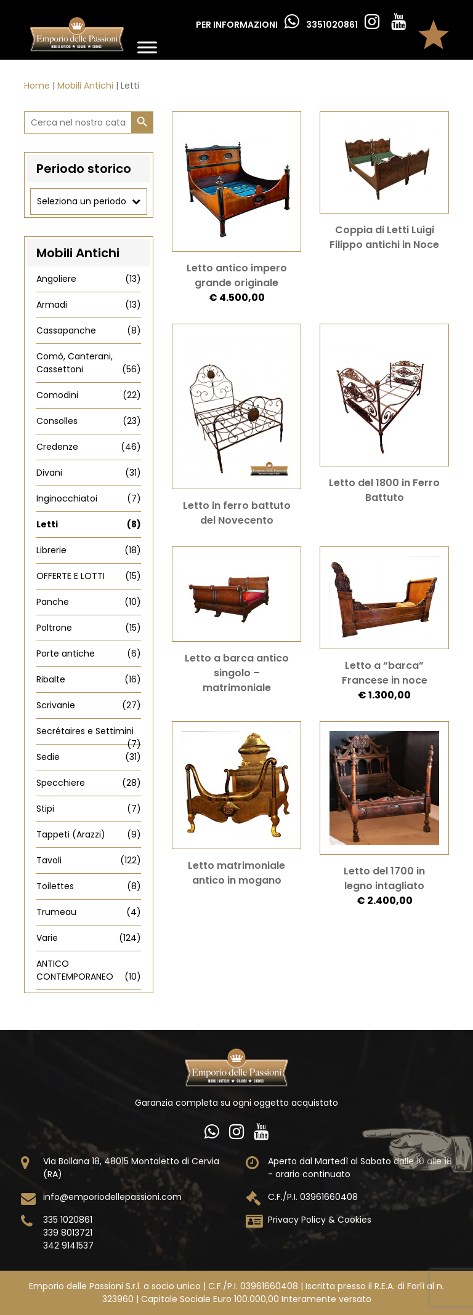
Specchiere (88, 783)
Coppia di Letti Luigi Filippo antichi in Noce (384, 237)
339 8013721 (67, 1232)
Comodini (88, 395)
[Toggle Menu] (147, 47)
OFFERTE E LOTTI (88, 576)
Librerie (88, 550)
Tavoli (88, 860)
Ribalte (88, 679)
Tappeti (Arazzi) (88, 834)
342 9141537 (68, 1245)
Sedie (88, 757)
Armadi (88, 304)
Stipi (88, 808)
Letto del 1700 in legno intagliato (384, 878)
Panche (88, 602)
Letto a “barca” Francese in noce (384, 672)
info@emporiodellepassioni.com (112, 1197)
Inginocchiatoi (88, 498)
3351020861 (333, 24)
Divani (88, 472)
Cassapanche (88, 330)
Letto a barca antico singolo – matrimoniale (237, 673)
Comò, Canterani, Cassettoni (88, 363)
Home (37, 85)
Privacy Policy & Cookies (319, 1219)
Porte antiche (88, 653)
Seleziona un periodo (88, 201)
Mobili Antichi (85, 85)
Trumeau (88, 912)
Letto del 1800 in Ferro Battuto (384, 490)
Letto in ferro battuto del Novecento (237, 512)
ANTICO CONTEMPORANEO (88, 970)
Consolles (88, 421)
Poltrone (88, 628)
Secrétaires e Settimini (88, 731)
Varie (88, 938)
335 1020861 (67, 1219)
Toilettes (88, 886)
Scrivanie (88, 705)
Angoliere (88, 279)
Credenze (88, 447)
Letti (88, 524)
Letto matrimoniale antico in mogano (236, 872)
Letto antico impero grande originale (237, 275)
